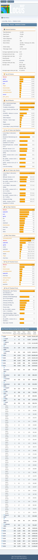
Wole (4, 231)
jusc (4, 83)
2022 (4, 363)
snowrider (21, 60)
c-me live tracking (7, 166)
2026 (4, 336)
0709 (4, 247)
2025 (4, 355)
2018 (4, 533)
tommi (4, 94)
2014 (4, 543)
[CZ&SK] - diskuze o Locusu (10, 113)
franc (4, 229)
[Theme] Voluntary (8, 179)
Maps (4, 122)
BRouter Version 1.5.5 (8, 148)
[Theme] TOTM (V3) (8, 302)
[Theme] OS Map (7, 199)
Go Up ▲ (24, 556)
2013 (4, 546)
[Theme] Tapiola (7, 193)
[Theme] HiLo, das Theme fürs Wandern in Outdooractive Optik (10, 292)
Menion (5, 77)
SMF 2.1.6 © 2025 (15, 558)
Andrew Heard (6, 90)
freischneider (6, 88)
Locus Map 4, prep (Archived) (11, 126)
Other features (7, 117)
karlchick (5, 249)
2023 (4, 360)
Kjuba (4, 253)
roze (4, 220)
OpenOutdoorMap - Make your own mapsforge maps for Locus (11, 315)
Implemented (6, 124)
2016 (4, 538)
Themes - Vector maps (9, 120)
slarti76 (5, 282)
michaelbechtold (7, 92)
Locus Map (6, 115)
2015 (4, 541)
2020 (4, 528)
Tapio (4, 85)
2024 (4, 358)
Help (12, 556)
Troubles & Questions (8, 107)
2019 (4, 530)
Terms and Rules (18, 556)
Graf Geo (5, 227)
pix (3, 218)
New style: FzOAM (8, 323)
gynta (4, 79)
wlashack (5, 223)
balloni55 (5, 81)
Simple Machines (23, 558)
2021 (4, 365)
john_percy (6, 96)
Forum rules (6, 307)
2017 (4, 536)
